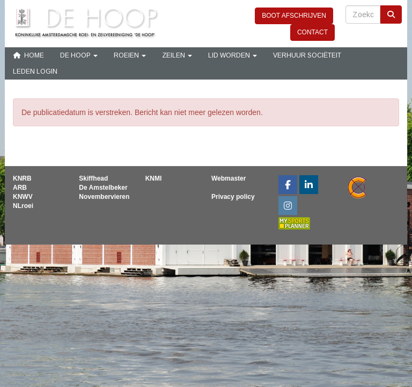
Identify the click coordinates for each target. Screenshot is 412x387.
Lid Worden (232, 55)
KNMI (153, 178)
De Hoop (79, 55)
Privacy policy (233, 196)
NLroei (23, 206)
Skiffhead (93, 178)
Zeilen (177, 55)
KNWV (23, 196)
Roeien (130, 55)
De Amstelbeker (103, 187)
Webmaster (228, 178)
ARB (20, 187)
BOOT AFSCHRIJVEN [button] (294, 15)
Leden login (35, 71)
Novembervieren (104, 196)
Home (28, 55)
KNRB (22, 178)
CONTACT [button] (312, 32)
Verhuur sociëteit (307, 55)
